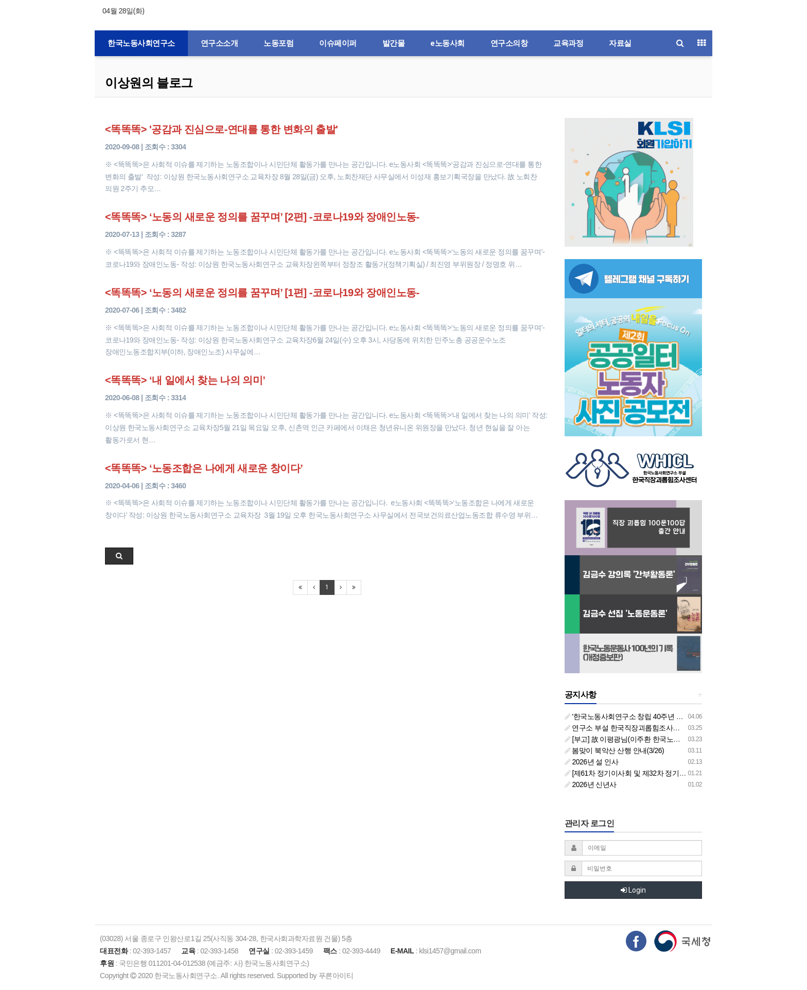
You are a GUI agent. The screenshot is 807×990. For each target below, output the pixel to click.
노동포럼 (278, 43)
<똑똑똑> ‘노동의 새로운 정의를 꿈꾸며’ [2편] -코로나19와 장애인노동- (262, 217)
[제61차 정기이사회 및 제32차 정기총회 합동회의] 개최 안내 (660, 773)
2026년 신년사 (591, 784)
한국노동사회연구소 (141, 43)
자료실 (620, 43)
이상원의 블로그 (149, 83)
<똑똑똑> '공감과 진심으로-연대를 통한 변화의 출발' (221, 129)
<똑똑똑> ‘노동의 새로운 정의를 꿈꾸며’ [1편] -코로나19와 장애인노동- (262, 292)
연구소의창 (509, 43)
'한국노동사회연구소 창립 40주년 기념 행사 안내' (644, 716)
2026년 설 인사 (592, 762)
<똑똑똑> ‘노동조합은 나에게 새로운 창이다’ (204, 468)
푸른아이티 (336, 975)
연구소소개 (219, 43)
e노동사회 (447, 43)
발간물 (393, 43)
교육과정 (568, 43)
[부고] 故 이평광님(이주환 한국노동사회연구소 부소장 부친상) (663, 739)
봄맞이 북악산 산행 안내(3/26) (614, 750)
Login (633, 890)
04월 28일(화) (123, 11)
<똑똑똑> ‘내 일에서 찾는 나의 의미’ (185, 380)
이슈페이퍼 (338, 43)
